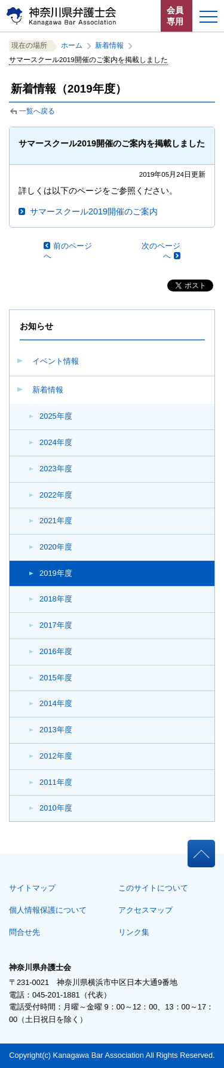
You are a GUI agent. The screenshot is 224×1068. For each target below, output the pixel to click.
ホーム (71, 45)
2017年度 (55, 625)
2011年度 (55, 782)
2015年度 (55, 677)
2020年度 (55, 546)
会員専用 (175, 15)
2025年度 (55, 416)
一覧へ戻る (37, 111)
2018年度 (55, 598)
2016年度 (55, 651)
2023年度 (55, 468)
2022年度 (55, 494)
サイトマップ (32, 887)
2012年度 (55, 755)
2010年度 (55, 807)
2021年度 (55, 520)
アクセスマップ (145, 910)
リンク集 (133, 932)
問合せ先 (24, 932)
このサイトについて (153, 887)
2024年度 (55, 442)
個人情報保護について (48, 910)
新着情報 (47, 389)
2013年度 (55, 729)
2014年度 (55, 703)
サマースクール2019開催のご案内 (94, 211)
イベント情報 (55, 361)
